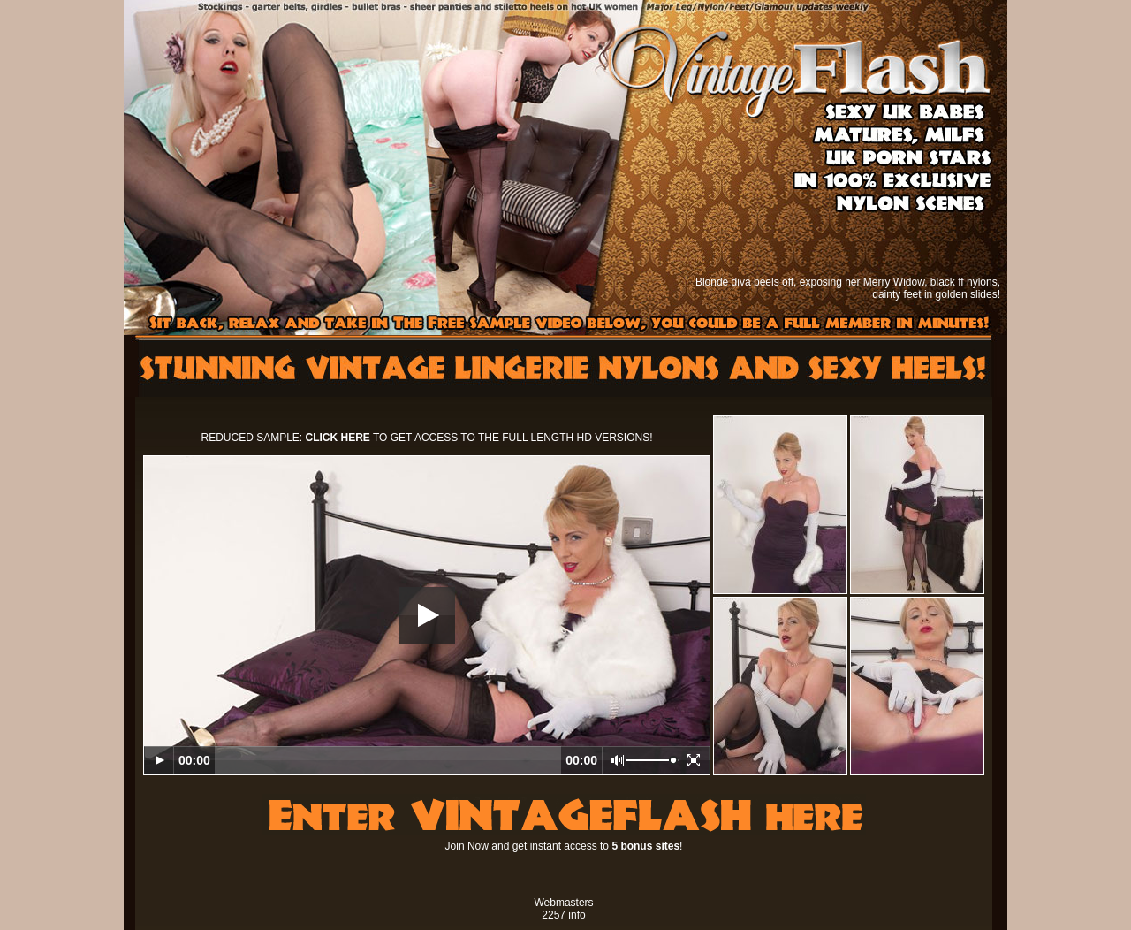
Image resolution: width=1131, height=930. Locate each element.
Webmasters (563, 902)
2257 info (563, 915)
